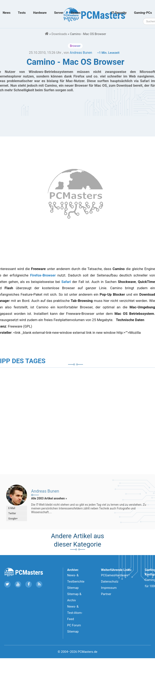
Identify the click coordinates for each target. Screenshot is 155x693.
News (6, 13)
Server (58, 13)
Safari (66, 282)
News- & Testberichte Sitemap (75, 581)
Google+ (13, 518)
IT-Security (119, 13)
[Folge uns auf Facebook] (28, 584)
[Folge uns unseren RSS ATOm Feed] (39, 584)
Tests (22, 13)
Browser (75, 46)
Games (76, 13)
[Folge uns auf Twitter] (7, 584)
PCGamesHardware (114, 575)
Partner (106, 594)
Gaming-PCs (143, 13)
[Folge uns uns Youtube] (18, 584)
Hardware (40, 13)
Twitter (12, 513)
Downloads (59, 34)
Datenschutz (109, 581)
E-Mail (11, 508)
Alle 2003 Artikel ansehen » (49, 498)
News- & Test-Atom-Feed (74, 613)
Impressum (109, 588)
